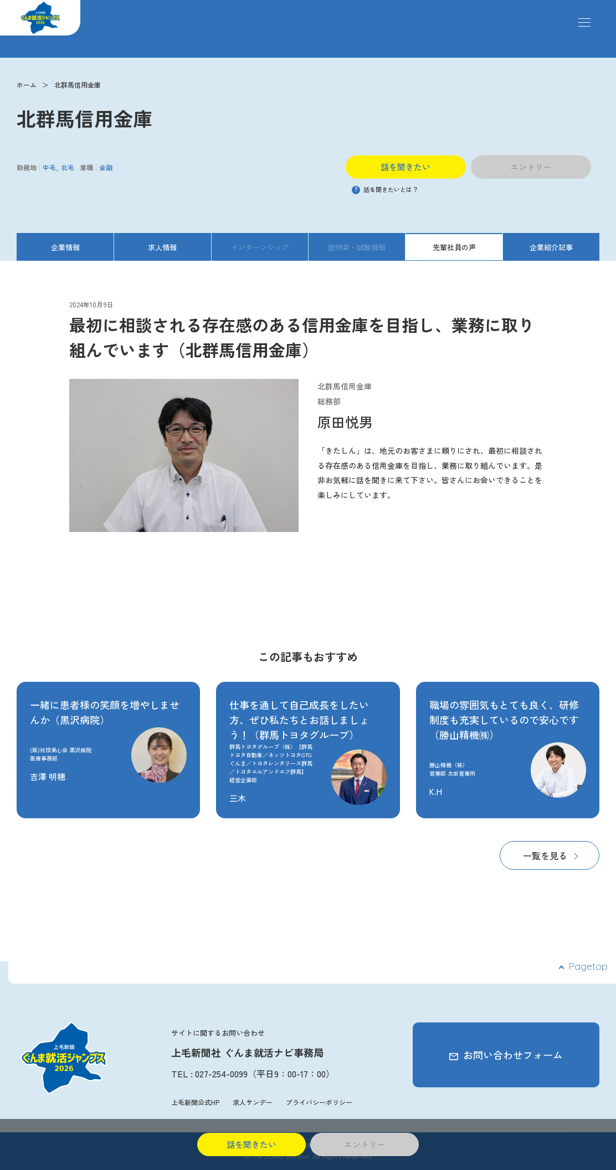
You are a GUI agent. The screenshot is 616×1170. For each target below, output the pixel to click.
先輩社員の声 (454, 247)
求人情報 (162, 247)
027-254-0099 (221, 1073)
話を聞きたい (405, 167)
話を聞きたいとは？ (385, 189)
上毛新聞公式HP (195, 1102)
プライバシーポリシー (319, 1102)
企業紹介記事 (551, 247)
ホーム (27, 84)
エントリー (531, 167)
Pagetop (588, 966)
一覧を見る (545, 855)
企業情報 (65, 247)
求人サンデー (253, 1102)
